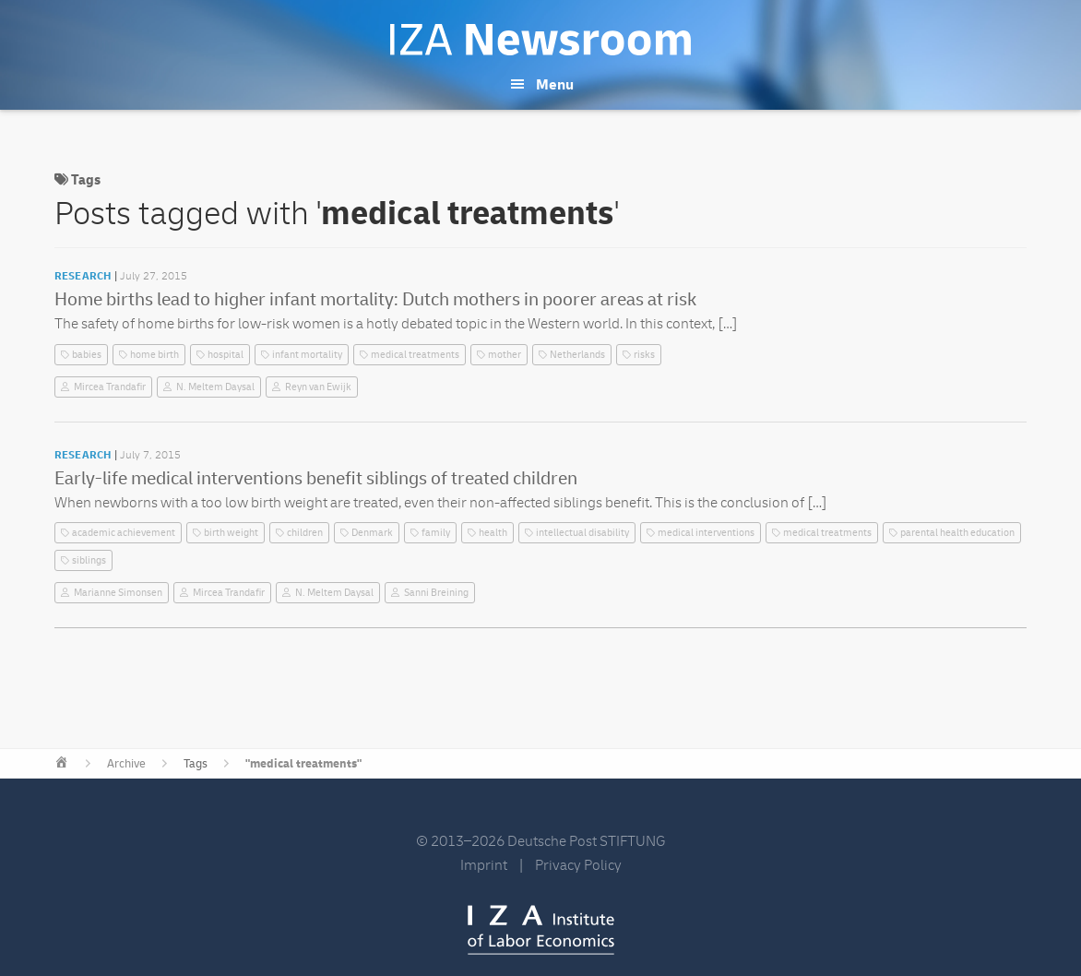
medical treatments (415, 355)
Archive (126, 763)
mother (504, 355)
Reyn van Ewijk (318, 387)
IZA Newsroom (540, 39)
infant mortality (307, 355)
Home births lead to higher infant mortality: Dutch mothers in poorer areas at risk (375, 299)
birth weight (231, 533)
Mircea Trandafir (110, 387)
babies (86, 355)
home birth (154, 355)
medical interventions (706, 533)
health (493, 533)
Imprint (483, 865)
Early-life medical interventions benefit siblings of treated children (315, 478)
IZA (541, 930)
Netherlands (577, 355)
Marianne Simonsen (118, 593)
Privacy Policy (578, 865)
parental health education (957, 533)
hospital (226, 355)
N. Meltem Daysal (215, 387)
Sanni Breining (436, 593)
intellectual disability (582, 533)
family (436, 533)
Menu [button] (555, 85)
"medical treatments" (303, 763)
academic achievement (123, 533)
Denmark (372, 533)
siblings (89, 560)
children (305, 533)
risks (644, 355)
